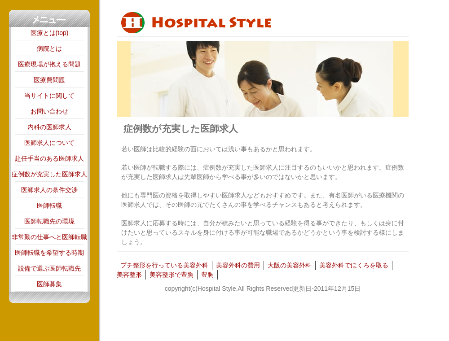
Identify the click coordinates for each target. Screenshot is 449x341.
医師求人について (49, 142)
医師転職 (49, 205)
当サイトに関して (49, 95)
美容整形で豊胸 (172, 274)
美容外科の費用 (238, 265)
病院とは (49, 48)
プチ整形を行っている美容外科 (164, 265)
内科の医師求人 (49, 127)
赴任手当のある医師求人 (49, 158)
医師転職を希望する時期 (49, 252)
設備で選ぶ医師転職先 (49, 268)
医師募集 (49, 284)
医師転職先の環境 (49, 221)
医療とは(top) (50, 32)
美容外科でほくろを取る (353, 265)
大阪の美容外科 (290, 265)
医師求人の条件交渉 (49, 189)
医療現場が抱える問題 (49, 64)
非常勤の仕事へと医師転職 (49, 236)
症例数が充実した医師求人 (49, 174)
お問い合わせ (49, 111)
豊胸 (207, 274)
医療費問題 (49, 79)
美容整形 (129, 274)
